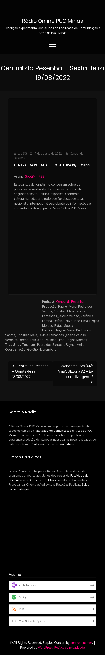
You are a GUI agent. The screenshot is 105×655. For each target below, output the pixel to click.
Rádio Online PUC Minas (52, 21)
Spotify (30, 176)
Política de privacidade (69, 647)
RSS (41, 176)
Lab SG (22, 153)
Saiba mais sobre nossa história (53, 444)
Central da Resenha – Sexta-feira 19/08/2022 (52, 165)
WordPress (45, 647)
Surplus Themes (81, 643)
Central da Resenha (70, 302)
